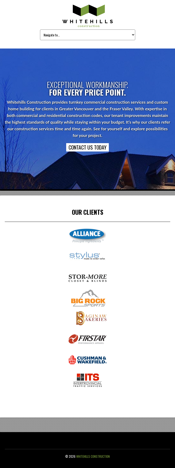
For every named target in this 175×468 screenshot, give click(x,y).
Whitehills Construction (93, 456)
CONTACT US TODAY (87, 147)
